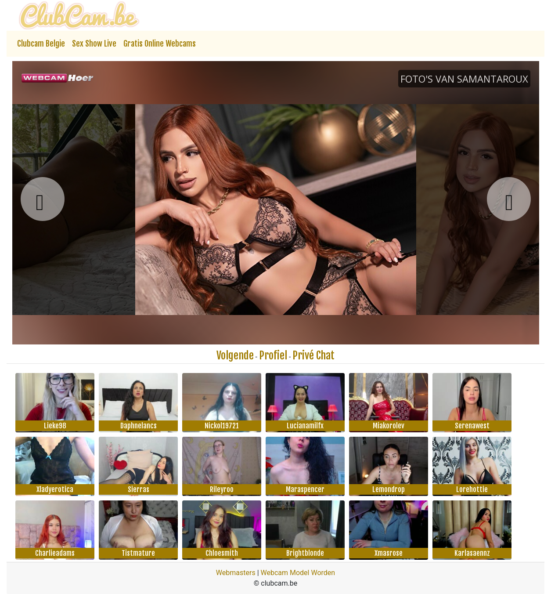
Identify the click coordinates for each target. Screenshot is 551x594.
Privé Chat (313, 355)
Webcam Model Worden (298, 573)
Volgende (235, 355)
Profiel (273, 355)
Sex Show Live (94, 43)
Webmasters (236, 573)
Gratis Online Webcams (159, 43)
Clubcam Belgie (41, 43)
